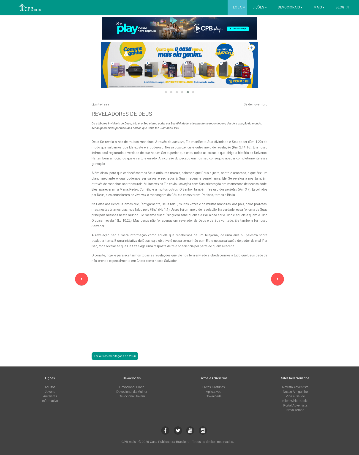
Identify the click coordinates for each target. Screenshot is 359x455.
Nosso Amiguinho (295, 391)
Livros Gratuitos (213, 387)
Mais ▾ (319, 7)
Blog (342, 7)
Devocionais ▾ (290, 7)
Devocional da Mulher (131, 391)
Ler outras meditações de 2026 (115, 356)
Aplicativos (213, 391)
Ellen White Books (295, 401)
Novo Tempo (295, 410)
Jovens (50, 391)
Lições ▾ (260, 7)
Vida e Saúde (295, 396)
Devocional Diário (131, 387)
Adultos (50, 387)
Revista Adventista (295, 387)
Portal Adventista (295, 405)
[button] (166, 92)
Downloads (213, 396)
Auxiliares (50, 396)
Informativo (50, 401)
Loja (239, 7)
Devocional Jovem (132, 396)
